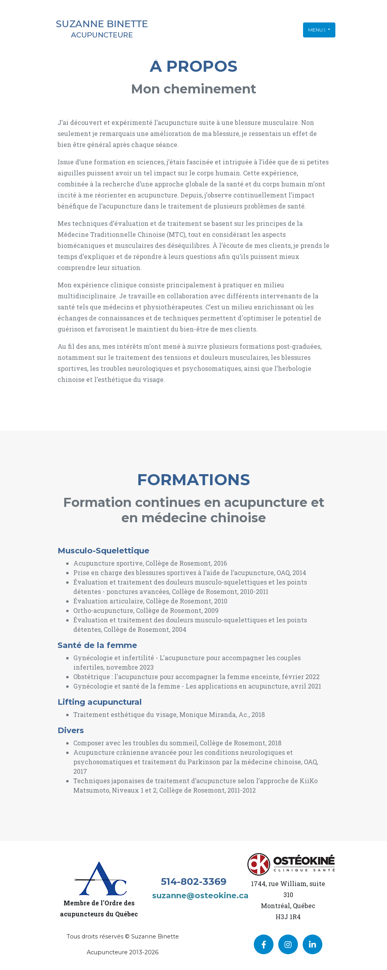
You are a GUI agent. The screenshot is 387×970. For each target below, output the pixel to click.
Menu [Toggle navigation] (317, 30)
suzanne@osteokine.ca (200, 895)
